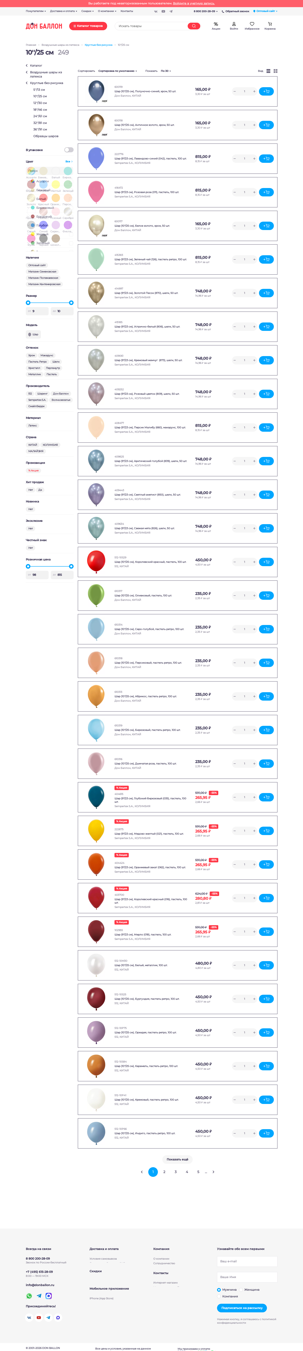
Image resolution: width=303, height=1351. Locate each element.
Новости (159, 1260)
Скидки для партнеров (105, 1285)
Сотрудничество (164, 1255)
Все (67, 161)
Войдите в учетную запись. (194, 3)
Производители (163, 1265)
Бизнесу (158, 1269)
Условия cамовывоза (103, 1250)
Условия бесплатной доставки (110, 1260)
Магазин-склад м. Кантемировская (176, 1304)
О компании (161, 1250)
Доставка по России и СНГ (107, 1255)
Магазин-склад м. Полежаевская (174, 1295)
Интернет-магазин (165, 1290)
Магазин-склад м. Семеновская (174, 1299)
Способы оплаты (101, 1265)
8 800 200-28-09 (206, 11)
